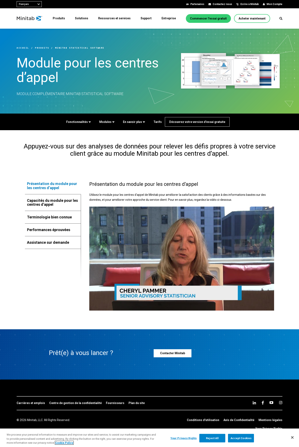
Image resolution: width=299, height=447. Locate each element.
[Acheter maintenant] (252, 18)
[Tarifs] (157, 122)
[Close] (292, 437)
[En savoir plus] (134, 122)
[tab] (53, 185)
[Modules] (107, 122)
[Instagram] (280, 402)
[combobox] (29, 4)
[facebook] (263, 403)
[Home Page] (30, 18)
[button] (280, 18)
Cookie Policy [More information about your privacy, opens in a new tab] (64, 442)
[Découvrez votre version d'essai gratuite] (197, 122)
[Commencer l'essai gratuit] (208, 18)
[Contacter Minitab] (172, 353)
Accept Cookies (240, 438)
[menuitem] (59, 18)
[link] (31, 403)
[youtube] (271, 402)
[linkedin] (254, 402)
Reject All (212, 438)
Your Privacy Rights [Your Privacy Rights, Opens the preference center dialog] (183, 438)
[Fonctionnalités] (78, 122)
